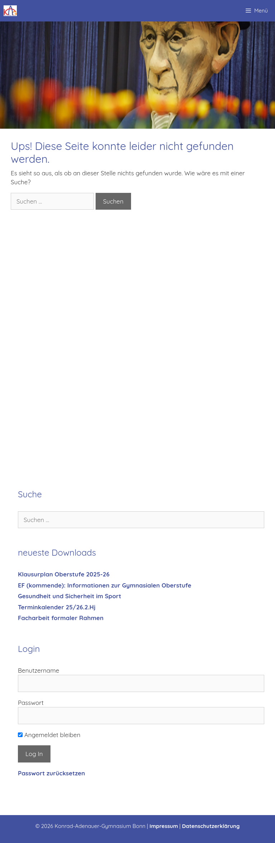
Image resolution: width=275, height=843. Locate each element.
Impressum (164, 826)
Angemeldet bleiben (49, 735)
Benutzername (38, 670)
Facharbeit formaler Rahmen (60, 618)
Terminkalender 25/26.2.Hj (57, 607)
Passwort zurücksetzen (51, 773)
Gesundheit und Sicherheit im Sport (69, 596)
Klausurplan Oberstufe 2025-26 (64, 574)
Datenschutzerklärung (211, 826)
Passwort (31, 702)
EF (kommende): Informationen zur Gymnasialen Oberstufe (104, 585)
